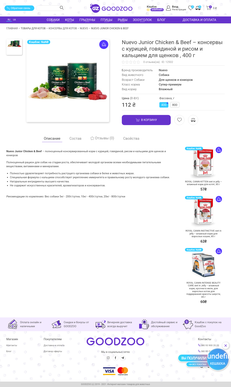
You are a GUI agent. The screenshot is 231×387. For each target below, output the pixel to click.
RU (9, 19)
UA (14, 19)
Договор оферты (53, 351)
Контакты (11, 345)
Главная (12, 28)
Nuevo (84, 28)
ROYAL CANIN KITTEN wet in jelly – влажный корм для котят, (203, 183)
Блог (161, 20)
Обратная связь (18, 8)
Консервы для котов (63, 28)
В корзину (146, 120)
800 (174, 105)
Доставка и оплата (199, 20)
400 (164, 104)
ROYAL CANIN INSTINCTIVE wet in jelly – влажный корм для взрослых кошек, (203, 233)
